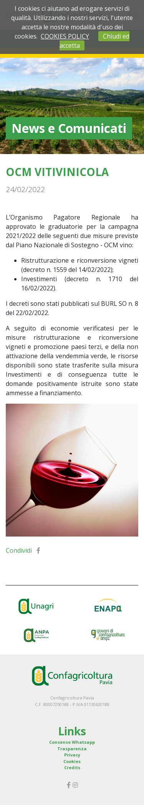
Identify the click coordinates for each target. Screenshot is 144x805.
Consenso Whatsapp (72, 742)
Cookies (72, 761)
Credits (72, 767)
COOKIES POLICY (65, 36)
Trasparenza (72, 748)
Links (72, 731)
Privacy (72, 755)
